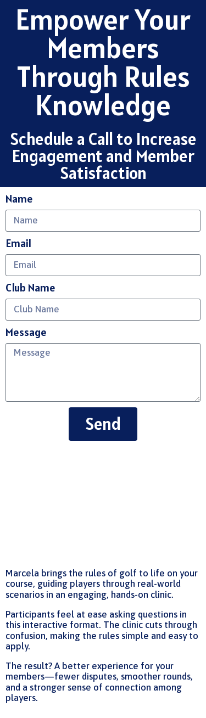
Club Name (30, 288)
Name (19, 199)
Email (18, 243)
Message (26, 332)
